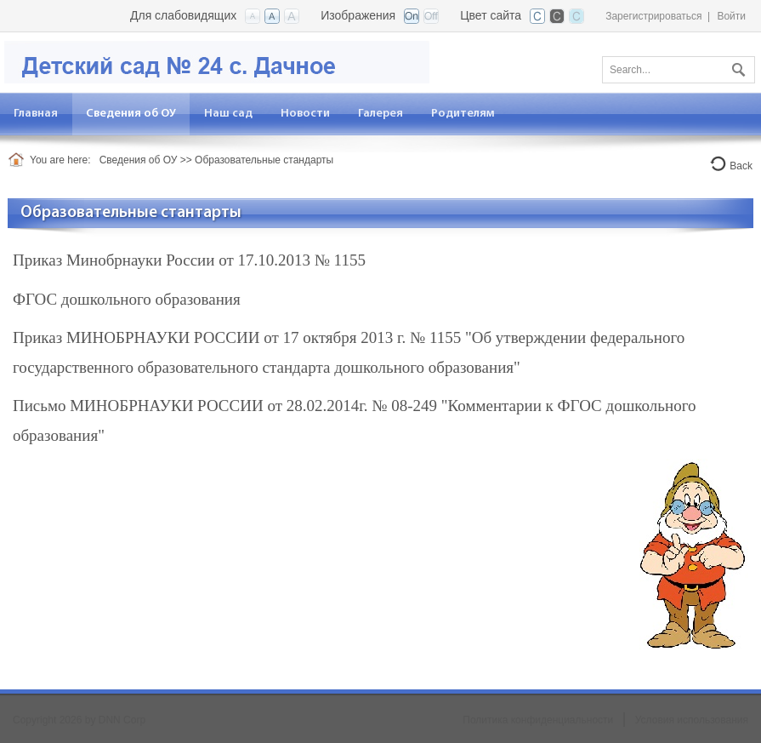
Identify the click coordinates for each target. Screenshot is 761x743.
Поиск (736, 66)
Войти (731, 16)
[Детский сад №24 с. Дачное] (216, 61)
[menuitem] (131, 113)
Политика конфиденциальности (538, 720)
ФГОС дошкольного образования (127, 299)
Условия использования (691, 720)
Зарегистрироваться (653, 16)
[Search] (678, 69)
